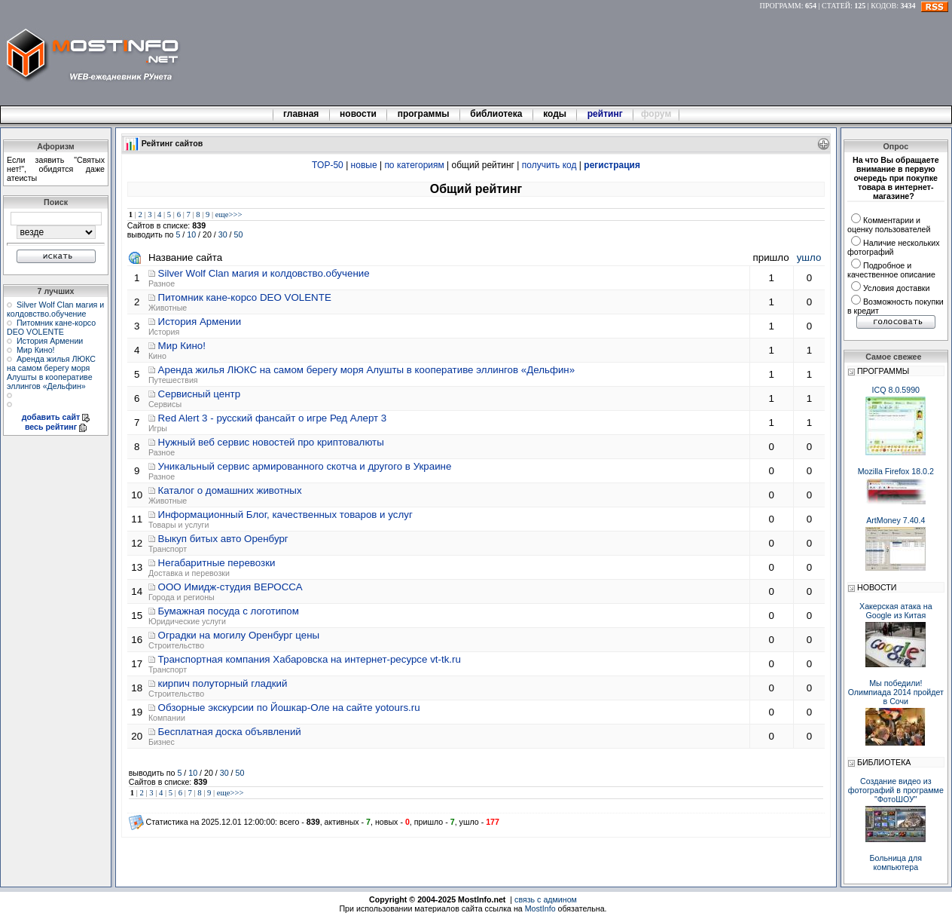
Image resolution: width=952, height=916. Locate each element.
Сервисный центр (199, 394)
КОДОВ (883, 6)
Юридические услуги (187, 621)
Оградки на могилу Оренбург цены (239, 635)
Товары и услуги (178, 524)
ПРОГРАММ (780, 6)
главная (301, 114)
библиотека (496, 114)
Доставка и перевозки (189, 572)
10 (191, 234)
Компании (166, 717)
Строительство (176, 645)
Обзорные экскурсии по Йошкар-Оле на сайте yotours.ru (289, 707)
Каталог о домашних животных (230, 490)
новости (358, 114)
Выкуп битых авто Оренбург (223, 538)
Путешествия (173, 379)
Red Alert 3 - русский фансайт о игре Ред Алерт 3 (272, 418)
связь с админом (545, 899)
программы (423, 114)
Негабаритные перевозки (217, 562)
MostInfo (540, 908)
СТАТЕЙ (836, 6)
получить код (549, 165)
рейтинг (606, 114)
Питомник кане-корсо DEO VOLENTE (51, 327)
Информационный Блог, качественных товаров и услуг (285, 514)
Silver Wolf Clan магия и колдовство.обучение (55, 309)
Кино (157, 355)
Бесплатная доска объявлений (229, 731)
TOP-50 (327, 165)
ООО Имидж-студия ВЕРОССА (230, 587)
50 (238, 234)
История (163, 331)
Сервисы (165, 404)
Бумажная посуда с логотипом (228, 611)
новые (364, 165)
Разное (161, 283)
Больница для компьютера (896, 862)
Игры (157, 428)
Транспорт (167, 548)
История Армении (50, 340)
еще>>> (229, 214)
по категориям (414, 165)
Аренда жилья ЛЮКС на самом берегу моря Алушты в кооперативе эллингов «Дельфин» (51, 372)
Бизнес (161, 741)
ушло (809, 257)
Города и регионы (181, 597)
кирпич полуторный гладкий (223, 683)
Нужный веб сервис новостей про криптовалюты (271, 442)
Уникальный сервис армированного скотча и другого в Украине (305, 466)
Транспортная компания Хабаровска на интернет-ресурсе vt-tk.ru (309, 659)
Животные (167, 307)
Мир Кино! (36, 349)
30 (222, 234)
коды (555, 114)
